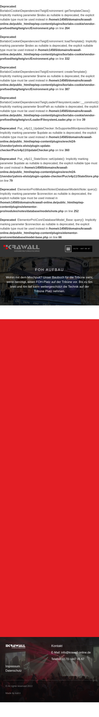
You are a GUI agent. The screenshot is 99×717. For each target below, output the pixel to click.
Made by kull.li (12, 697)
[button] (68, 249)
